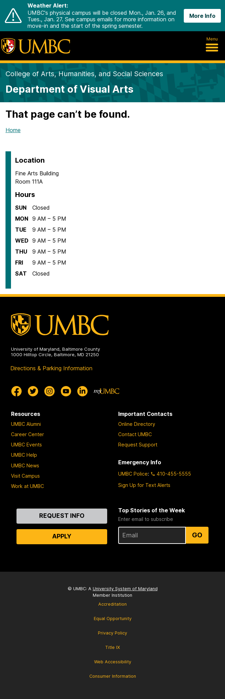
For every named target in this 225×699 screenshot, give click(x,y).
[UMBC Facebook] (16, 391)
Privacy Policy (112, 633)
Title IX (112, 647)
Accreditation (112, 604)
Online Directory (136, 424)
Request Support (137, 444)
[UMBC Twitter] (33, 391)
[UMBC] (35, 46)
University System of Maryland (125, 588)
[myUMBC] (106, 391)
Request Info (62, 515)
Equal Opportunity (113, 618)
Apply (61, 536)
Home (13, 130)
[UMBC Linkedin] (82, 391)
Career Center (27, 434)
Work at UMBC (27, 486)
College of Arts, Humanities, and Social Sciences (84, 74)
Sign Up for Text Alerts (144, 485)
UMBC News (25, 465)
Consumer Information (112, 676)
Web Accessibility (112, 661)
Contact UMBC (135, 434)
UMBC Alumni (26, 424)
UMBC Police (133, 474)
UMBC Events (26, 444)
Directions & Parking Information (51, 368)
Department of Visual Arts (69, 89)
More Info (202, 15)
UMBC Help (24, 455)
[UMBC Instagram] (49, 391)
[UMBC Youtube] (66, 391)
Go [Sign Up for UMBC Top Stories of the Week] (197, 535)
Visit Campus (25, 476)
